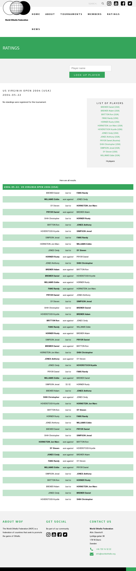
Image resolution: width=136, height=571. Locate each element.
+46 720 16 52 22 (100, 542)
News (36, 29)
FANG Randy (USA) (110, 112)
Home (36, 14)
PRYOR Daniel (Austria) (110, 134)
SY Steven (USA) (110, 145)
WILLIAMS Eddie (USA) (110, 149)
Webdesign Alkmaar (19, 566)
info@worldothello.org (102, 547)
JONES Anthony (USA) (110, 130)
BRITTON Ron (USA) (110, 108)
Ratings (113, 14)
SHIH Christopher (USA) (110, 138)
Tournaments (71, 14)
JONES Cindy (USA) (110, 126)
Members (95, 14)
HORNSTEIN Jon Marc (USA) (110, 119)
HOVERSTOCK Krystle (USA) (110, 123)
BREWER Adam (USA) (110, 104)
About (50, 14)
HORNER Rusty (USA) (110, 115)
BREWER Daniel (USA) (110, 100)
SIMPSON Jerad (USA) (110, 141)
